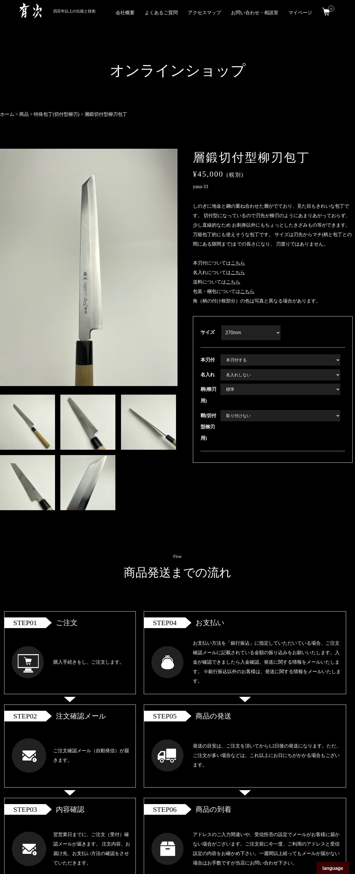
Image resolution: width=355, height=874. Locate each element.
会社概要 (125, 12)
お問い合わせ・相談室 (254, 12)
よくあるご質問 (161, 12)
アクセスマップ (204, 12)
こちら (238, 262)
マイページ (300, 12)
